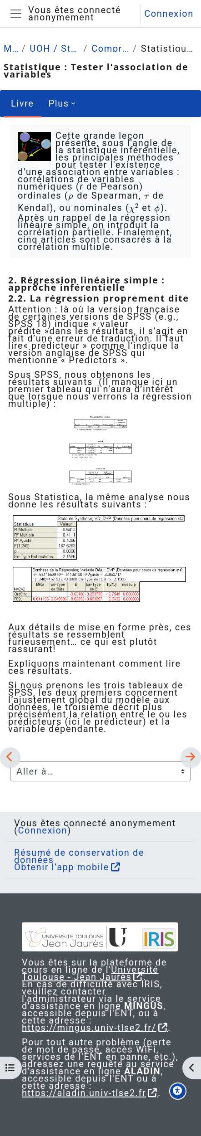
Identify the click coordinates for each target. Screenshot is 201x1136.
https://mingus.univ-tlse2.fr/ (89, 1027)
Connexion (169, 13)
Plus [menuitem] (59, 103)
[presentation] (71, 195)
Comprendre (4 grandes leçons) (110, 48)
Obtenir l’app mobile (61, 867)
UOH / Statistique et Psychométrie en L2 (55, 48)
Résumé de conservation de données (79, 856)
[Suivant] (191, 757)
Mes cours (11, 48)
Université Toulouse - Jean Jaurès (90, 973)
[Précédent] (10, 757)
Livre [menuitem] (22, 103)
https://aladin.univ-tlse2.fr (84, 1092)
